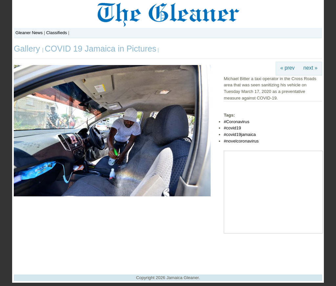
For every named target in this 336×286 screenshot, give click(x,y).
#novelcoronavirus (241, 141)
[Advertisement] (168, 251)
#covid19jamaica (240, 134)
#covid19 (232, 127)
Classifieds (56, 32)
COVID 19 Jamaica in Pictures (100, 48)
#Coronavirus (236, 121)
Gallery (28, 48)
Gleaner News (29, 32)
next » (311, 68)
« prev (287, 68)
